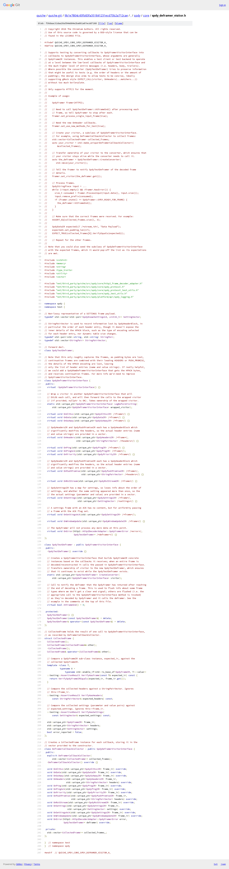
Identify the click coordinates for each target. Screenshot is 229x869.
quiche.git (55, 15)
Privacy (27, 864)
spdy (137, 15)
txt (216, 864)
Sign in (222, 5)
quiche (41, 15)
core (146, 15)
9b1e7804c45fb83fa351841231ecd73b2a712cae (96, 15)
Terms (36, 864)
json (223, 864)
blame (119, 23)
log (110, 23)
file (101, 23)
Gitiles (19, 864)
